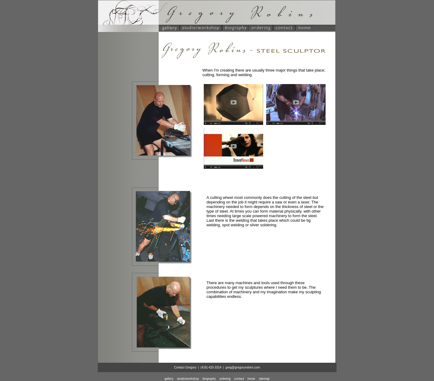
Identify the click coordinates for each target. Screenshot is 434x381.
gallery (168, 378)
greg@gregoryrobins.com (243, 367)
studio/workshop (188, 378)
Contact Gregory (185, 367)
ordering (225, 378)
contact (239, 378)
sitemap (264, 378)
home (251, 378)
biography (209, 378)
